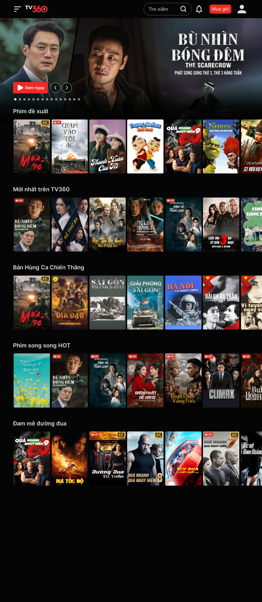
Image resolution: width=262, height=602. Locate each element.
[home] (36, 9)
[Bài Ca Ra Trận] (230, 303)
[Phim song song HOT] (131, 345)
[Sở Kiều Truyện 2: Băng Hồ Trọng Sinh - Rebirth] (190, 224)
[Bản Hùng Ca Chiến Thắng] (131, 267)
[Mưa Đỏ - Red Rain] (32, 146)
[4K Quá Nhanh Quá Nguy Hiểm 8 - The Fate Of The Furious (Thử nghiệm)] (151, 458)
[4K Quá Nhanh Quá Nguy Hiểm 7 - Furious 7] (230, 458)
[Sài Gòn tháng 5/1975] (111, 303)
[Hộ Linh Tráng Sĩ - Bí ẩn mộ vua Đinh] (151, 224)
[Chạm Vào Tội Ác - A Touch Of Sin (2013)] (71, 146)
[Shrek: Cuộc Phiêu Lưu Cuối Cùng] (230, 146)
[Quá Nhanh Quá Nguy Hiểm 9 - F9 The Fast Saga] (190, 146)
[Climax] (230, 380)
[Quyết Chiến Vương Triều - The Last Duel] (190, 380)
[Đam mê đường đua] (131, 423)
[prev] (55, 88)
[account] (242, 9)
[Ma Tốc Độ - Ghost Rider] (71, 458)
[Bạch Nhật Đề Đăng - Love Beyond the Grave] (151, 380)
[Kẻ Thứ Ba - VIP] (71, 224)
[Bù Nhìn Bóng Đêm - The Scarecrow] (32, 224)
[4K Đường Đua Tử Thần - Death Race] (111, 458)
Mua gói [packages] (220, 9)
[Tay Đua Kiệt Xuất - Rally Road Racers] (190, 458)
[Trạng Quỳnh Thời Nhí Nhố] (151, 146)
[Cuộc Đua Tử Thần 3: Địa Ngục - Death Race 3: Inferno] (230, 224)
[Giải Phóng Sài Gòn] (151, 303)
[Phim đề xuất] (131, 111)
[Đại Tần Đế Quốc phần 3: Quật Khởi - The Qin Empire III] (111, 224)
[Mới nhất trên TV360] (131, 189)
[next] (67, 88)
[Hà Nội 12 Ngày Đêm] (190, 303)
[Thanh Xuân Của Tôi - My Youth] (111, 146)
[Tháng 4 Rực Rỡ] (32, 380)
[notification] (199, 9)
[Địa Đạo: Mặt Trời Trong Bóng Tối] (71, 303)
